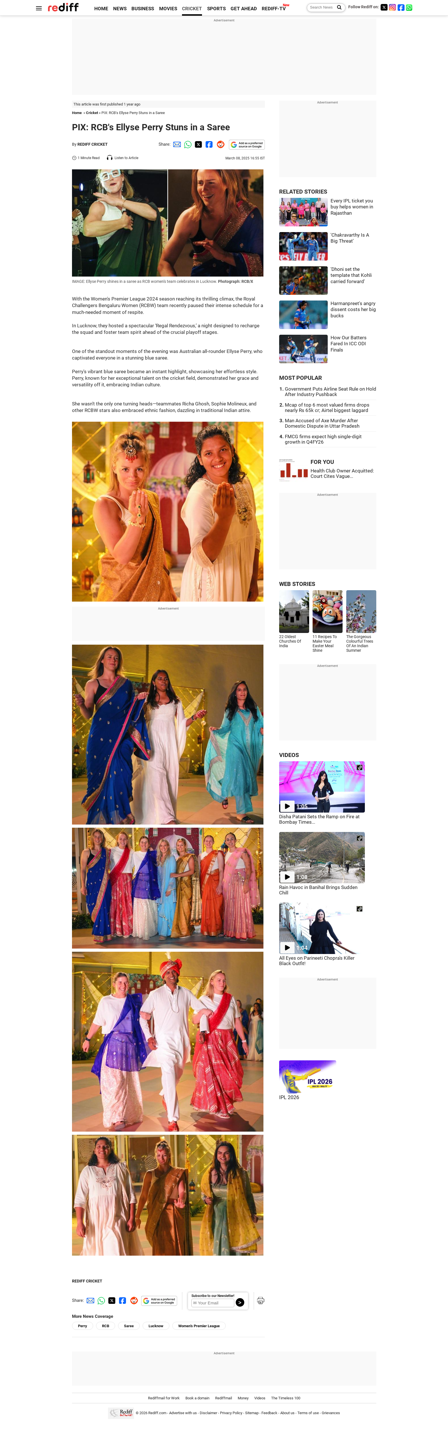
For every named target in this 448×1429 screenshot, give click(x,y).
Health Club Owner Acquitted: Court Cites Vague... (342, 473)
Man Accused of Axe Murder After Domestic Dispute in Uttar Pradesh (322, 423)
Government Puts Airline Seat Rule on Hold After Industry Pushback (330, 391)
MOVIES (168, 8)
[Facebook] (401, 7)
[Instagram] (392, 7)
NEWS (120, 8)
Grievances (331, 1413)
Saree (129, 1326)
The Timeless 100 (285, 1398)
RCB (105, 1326)
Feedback (269, 1413)
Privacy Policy (231, 1413)
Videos (259, 1398)
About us (287, 1413)
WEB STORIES (297, 584)
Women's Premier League (199, 1326)
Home (77, 113)
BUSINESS (142, 8)
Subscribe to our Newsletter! (212, 1296)
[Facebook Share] (208, 144)
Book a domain (197, 1398)
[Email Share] (176, 144)
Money (243, 1398)
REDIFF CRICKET (92, 144)
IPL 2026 (289, 1097)
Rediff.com (157, 1413)
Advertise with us (183, 1413)
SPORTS (216, 8)
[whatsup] (409, 7)
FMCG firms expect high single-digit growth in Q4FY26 (323, 439)
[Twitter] (384, 7)
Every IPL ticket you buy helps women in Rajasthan (352, 207)
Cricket (92, 113)
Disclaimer (208, 1413)
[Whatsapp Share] (186, 144)
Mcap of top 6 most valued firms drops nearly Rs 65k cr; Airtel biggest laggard (327, 407)
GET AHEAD (244, 8)
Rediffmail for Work (164, 1398)
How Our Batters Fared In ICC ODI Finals (349, 344)
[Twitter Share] (197, 144)
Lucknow (156, 1326)
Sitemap (252, 1413)
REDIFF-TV (274, 8)
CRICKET (192, 8)
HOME (101, 8)
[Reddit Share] (219, 144)
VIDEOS (289, 755)
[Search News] (337, 7)
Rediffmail (223, 1398)
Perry (82, 1326)
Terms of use (308, 1413)
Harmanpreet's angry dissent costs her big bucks (353, 309)
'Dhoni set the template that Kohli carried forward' (351, 275)
